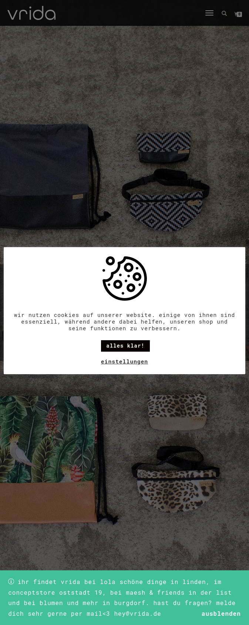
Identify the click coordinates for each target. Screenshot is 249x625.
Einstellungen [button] (124, 361)
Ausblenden (221, 613)
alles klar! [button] (125, 345)
